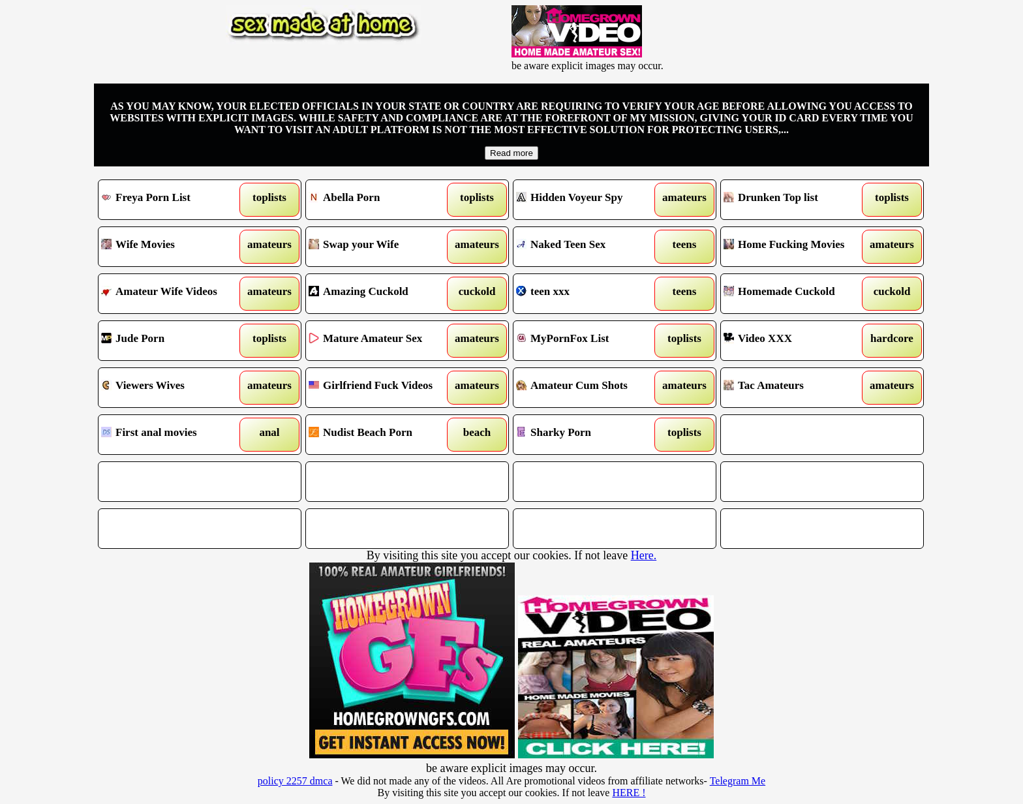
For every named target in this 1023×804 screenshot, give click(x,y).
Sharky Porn (589, 435)
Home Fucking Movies (796, 247)
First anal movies (174, 435)
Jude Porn (174, 341)
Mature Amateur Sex (381, 341)
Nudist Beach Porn (381, 435)
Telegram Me (738, 780)
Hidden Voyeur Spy (589, 200)
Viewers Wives (174, 388)
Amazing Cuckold (381, 294)
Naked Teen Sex (589, 247)
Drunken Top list (796, 200)
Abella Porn (381, 200)
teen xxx (589, 294)
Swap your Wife (381, 247)
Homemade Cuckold (796, 294)
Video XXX (796, 341)
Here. (643, 555)
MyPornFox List (589, 341)
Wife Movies (174, 247)
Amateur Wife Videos (174, 294)
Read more (511, 153)
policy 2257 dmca (295, 780)
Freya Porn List (174, 200)
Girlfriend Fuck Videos (381, 388)
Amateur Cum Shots (589, 388)
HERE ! (628, 792)
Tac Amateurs (796, 388)
